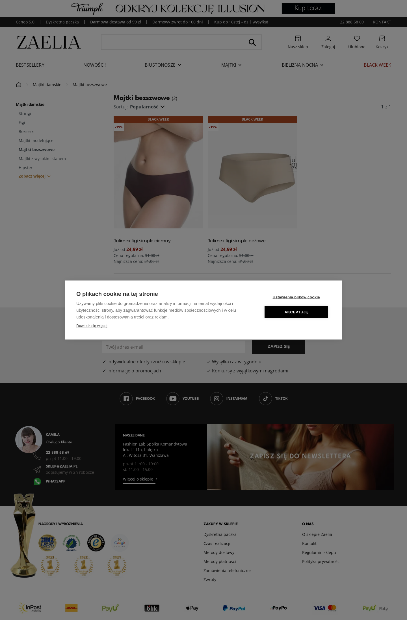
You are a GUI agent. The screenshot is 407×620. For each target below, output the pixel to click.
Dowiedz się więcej (91, 326)
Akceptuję (297, 312)
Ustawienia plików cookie (297, 297)
